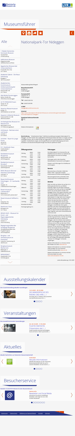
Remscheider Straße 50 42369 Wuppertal (10, 164)
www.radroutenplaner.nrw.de (55, 255)
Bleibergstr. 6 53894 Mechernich (10, 248)
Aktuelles (12, 367)
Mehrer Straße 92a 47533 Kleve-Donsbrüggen (10, 97)
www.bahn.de (63, 244)
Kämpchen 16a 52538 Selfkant (10, 200)
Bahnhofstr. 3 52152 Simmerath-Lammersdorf (10, 192)
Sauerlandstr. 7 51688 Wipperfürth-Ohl (10, 263)
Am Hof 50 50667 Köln (10, 141)
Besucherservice (20, 401)
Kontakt (40, 434)
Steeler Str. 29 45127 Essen (10, 103)
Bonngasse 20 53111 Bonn (10, 208)
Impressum (4, 434)
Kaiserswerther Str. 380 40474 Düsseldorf (10, 116)
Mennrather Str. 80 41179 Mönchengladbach (10, 124)
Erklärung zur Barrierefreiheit (28, 434)
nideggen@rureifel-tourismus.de (30, 108)
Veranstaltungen (20, 334)
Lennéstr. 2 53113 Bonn (10, 132)
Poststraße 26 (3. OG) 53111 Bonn (10, 68)
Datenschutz (13, 434)
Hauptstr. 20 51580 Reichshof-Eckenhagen (10, 182)
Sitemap (47, 434)
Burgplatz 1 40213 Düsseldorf (10, 77)
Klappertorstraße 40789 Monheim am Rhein (10, 61)
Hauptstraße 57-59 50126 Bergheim (10, 256)
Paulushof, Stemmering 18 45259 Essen (10, 239)
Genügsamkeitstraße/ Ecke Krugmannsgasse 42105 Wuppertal (10, 229)
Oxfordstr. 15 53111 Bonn (10, 173)
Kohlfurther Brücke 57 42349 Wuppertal (10, 272)
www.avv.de (64, 250)
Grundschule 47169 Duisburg (10, 53)
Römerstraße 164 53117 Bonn (10, 87)
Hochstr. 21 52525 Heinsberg (10, 217)
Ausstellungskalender (24, 300)
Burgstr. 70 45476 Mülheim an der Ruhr (10, 110)
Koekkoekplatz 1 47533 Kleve (10, 148)
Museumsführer (19, 24)
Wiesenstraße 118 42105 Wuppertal (10, 156)
